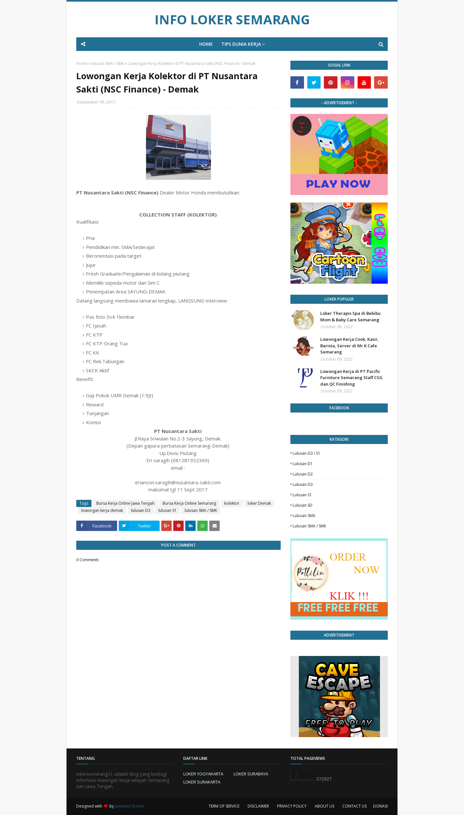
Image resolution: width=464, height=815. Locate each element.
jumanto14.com (129, 806)
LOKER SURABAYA (251, 774)
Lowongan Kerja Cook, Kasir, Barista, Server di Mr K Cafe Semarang (349, 345)
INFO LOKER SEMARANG (232, 19)
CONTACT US (354, 806)
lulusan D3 (140, 510)
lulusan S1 (167, 510)
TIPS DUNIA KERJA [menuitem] (241, 44)
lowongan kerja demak (102, 510)
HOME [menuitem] (206, 44)
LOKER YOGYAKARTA (203, 774)
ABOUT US (324, 806)
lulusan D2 (303, 474)
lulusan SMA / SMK (108, 63)
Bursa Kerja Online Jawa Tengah (125, 503)
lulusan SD (302, 505)
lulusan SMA (304, 515)
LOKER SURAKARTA (201, 782)
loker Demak (259, 503)
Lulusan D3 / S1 (306, 453)
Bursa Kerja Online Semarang (189, 503)
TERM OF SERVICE (224, 806)
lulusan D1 (303, 463)
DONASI (380, 806)
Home (82, 63)
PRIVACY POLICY (292, 806)
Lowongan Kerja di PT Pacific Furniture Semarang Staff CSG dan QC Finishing (351, 377)
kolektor (231, 503)
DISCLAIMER (258, 806)
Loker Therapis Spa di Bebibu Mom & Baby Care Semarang (350, 316)
